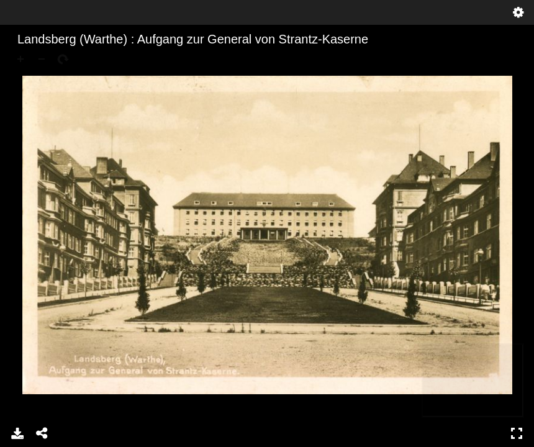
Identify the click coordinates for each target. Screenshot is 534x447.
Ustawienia (518, 12)
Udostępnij (42, 433)
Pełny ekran (516, 433)
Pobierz (17, 433)
